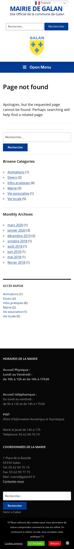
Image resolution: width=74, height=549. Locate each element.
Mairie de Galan (36, 8)
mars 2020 (15, 225)
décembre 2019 (19, 236)
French (43, 3)
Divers (7, 298)
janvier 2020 (16, 230)
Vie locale (9, 316)
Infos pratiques (13, 303)
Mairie (7, 307)
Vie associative (13, 312)
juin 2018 (14, 252)
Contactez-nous (13, 481)
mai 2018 (14, 257)
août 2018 (14, 246)
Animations (10, 294)
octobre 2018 (17, 241)
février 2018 (16, 262)
